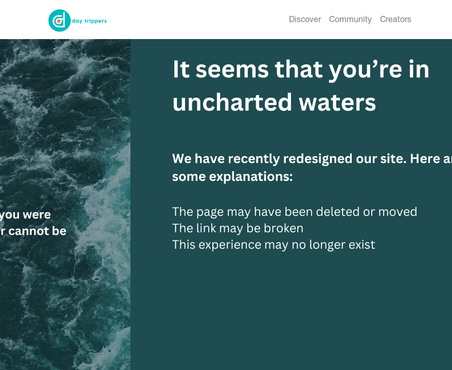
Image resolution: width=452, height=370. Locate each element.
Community (350, 19)
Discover (305, 19)
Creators (395, 19)
